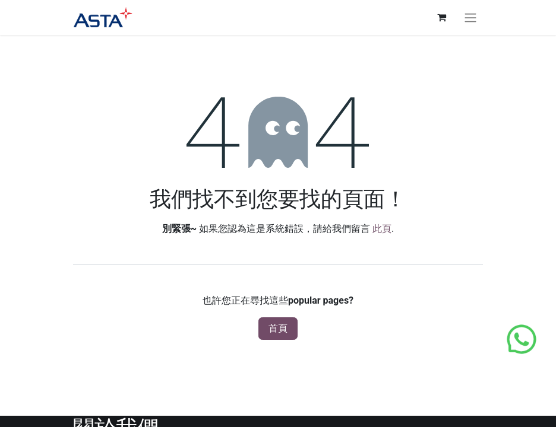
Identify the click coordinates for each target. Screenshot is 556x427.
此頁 (381, 228)
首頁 (278, 328)
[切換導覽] (470, 17)
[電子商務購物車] (441, 17)
